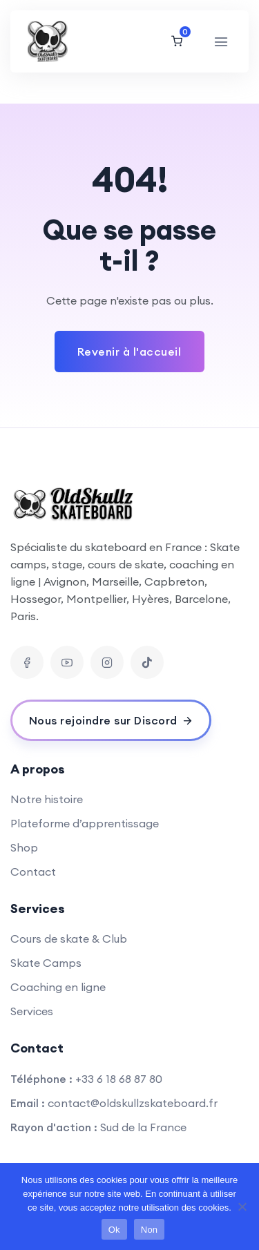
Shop (24, 847)
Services (31, 1011)
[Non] (242, 1206)
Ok (114, 1229)
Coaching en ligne (58, 987)
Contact (33, 871)
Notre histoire (46, 799)
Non (149, 1229)
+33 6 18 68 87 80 (118, 1079)
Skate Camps (45, 963)
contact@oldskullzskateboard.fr (133, 1103)
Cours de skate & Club (68, 938)
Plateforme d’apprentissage (84, 823)
